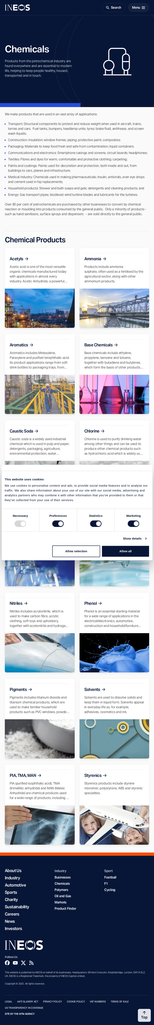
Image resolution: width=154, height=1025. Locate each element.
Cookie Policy (76, 1001)
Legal (8, 1001)
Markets (60, 902)
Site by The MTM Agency (20, 1014)
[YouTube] (15, 962)
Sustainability (17, 907)
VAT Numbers (98, 1001)
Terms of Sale (120, 1001)
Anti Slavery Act (27, 1001)
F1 (106, 884)
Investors (13, 929)
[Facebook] (7, 962)
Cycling (109, 890)
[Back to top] (144, 1015)
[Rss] (31, 962)
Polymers (61, 890)
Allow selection (76, 551)
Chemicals (62, 884)
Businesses (62, 877)
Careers (12, 914)
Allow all (125, 551)
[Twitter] (23, 962)
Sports (11, 892)
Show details (132, 538)
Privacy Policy (52, 1001)
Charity (11, 900)
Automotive (15, 885)
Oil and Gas (63, 896)
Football (110, 877)
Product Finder (65, 908)
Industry (12, 878)
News (10, 921)
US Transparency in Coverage (24, 1007)
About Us (13, 871)
